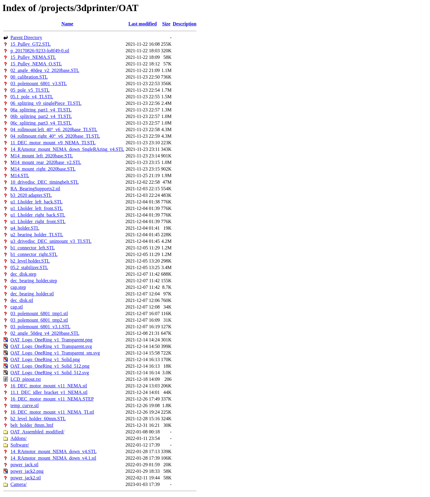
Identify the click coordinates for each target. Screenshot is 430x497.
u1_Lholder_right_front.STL (37, 221)
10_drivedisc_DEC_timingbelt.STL (44, 182)
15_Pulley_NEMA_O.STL (36, 63)
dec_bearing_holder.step (33, 280)
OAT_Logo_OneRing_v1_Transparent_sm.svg (55, 352)
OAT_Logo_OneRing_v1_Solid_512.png (49, 366)
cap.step (18, 287)
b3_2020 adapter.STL (31, 195)
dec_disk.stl (21, 300)
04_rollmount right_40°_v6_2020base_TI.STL (55, 136)
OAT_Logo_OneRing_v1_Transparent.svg (51, 346)
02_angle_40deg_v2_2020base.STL (44, 70)
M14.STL (19, 175)
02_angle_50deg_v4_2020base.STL (44, 333)
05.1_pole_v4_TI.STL (31, 96)
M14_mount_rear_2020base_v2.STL (45, 162)
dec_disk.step (23, 274)
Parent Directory (26, 37)
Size (166, 23)
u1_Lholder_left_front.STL (36, 208)
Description (184, 23)
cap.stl (16, 306)
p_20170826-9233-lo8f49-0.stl (39, 50)
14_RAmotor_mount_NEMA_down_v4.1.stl (53, 458)
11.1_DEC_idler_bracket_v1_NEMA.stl (48, 392)
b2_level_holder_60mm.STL (38, 418)
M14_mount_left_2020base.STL (41, 155)
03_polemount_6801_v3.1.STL (40, 326)
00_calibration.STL (29, 76)
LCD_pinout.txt (25, 379)
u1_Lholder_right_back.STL (37, 214)
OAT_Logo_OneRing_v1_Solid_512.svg (49, 372)
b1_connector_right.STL (34, 254)
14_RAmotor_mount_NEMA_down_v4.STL (53, 451)
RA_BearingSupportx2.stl (35, 188)
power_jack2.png (27, 471)
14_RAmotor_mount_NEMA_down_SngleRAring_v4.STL (67, 149)
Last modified (142, 23)
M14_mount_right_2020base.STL (43, 168)
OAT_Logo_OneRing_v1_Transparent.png (51, 339)
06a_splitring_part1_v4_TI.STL (41, 109)
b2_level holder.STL (30, 260)
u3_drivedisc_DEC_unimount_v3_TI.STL (51, 241)
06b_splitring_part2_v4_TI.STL (41, 116)
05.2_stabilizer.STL (29, 267)
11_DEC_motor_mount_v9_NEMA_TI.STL (53, 142)
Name (67, 23)
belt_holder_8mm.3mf (31, 425)
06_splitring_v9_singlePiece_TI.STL (46, 103)
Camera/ (18, 484)
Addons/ (18, 438)
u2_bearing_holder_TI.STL (36, 234)
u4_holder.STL (24, 228)
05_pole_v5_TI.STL (30, 90)
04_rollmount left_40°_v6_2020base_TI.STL (53, 129)
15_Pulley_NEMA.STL (33, 57)
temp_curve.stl (24, 405)
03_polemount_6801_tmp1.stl (39, 313)
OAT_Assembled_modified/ (37, 431)
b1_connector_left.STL (32, 247)
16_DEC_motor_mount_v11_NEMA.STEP (52, 398)
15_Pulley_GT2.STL (30, 44)
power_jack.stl (24, 464)
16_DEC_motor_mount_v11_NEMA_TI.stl (52, 412)
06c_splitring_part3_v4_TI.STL (41, 122)
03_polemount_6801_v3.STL (38, 83)
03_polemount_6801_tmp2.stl (39, 320)
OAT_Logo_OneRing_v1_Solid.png (45, 359)
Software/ (19, 444)
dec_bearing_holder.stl (32, 293)
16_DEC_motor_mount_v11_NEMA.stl (48, 385)
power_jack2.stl (25, 477)
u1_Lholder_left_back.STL (36, 201)
